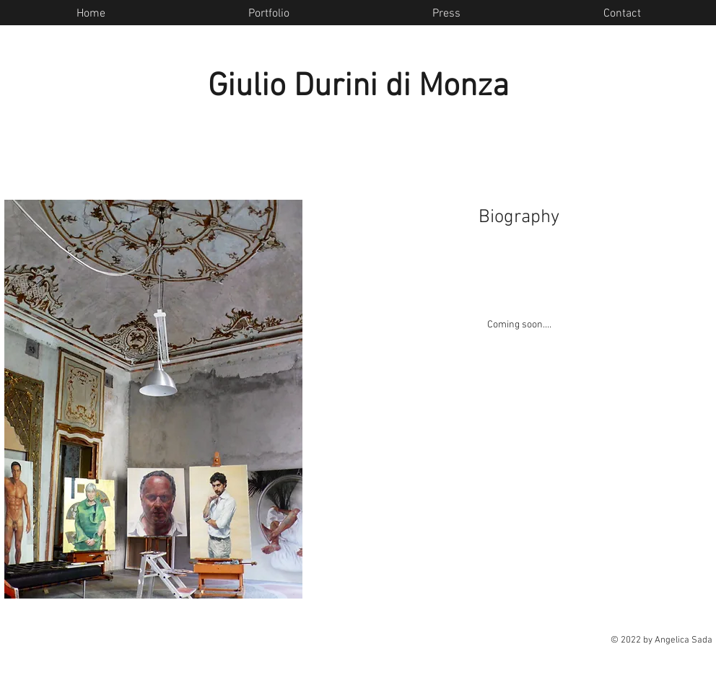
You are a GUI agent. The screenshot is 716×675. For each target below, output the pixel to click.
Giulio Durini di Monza (358, 87)
